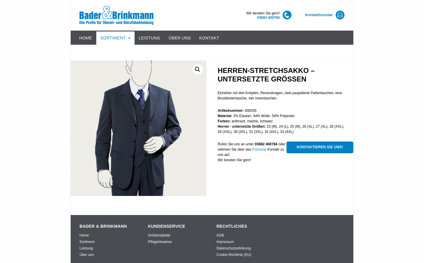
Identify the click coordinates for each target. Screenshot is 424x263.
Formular (259, 149)
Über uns (180, 38)
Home (85, 38)
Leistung (149, 38)
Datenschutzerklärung (233, 248)
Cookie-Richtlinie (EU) (233, 255)
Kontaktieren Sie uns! (320, 147)
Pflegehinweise (160, 242)
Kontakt (209, 38)
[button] (197, 69)
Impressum (225, 242)
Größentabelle (159, 235)
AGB (220, 235)
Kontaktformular (319, 15)
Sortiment (113, 38)
